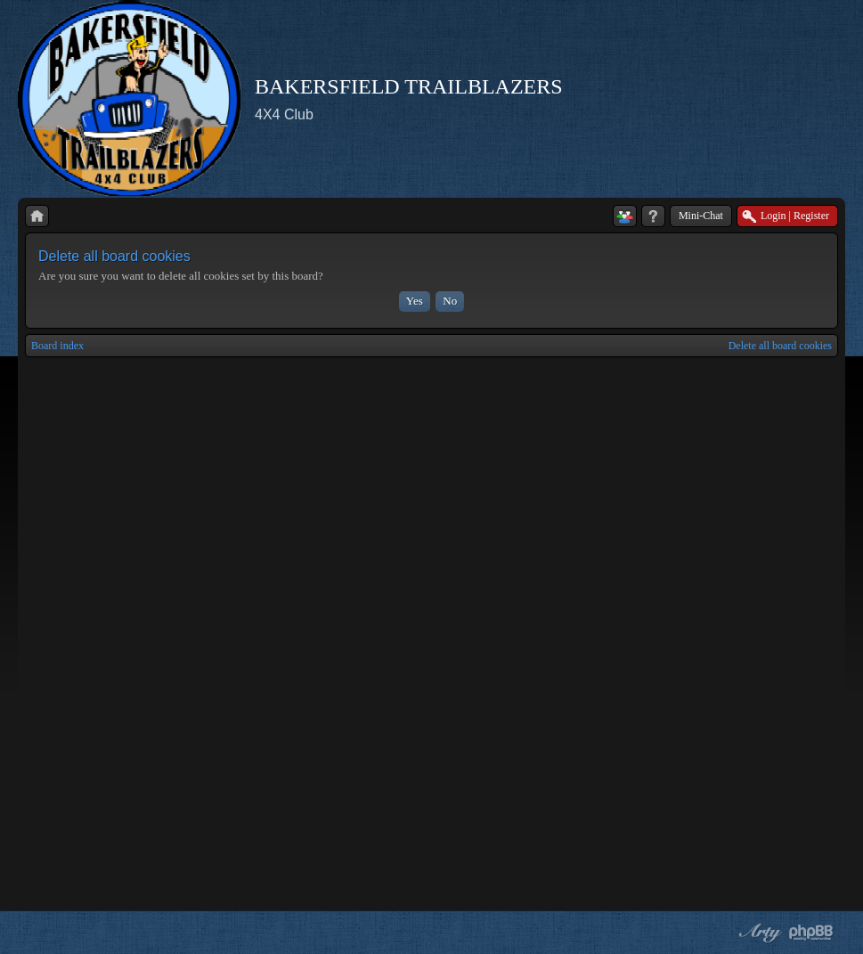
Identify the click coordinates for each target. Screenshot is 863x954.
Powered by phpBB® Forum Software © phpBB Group (811, 932)
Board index (57, 345)
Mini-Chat (701, 215)
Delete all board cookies (780, 345)
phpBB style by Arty (758, 932)
